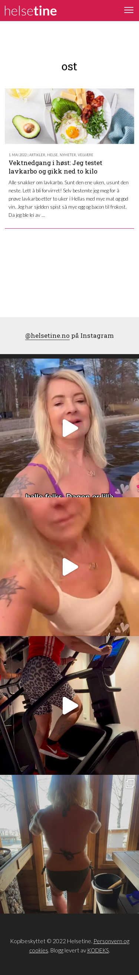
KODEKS (98, 950)
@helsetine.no (47, 335)
